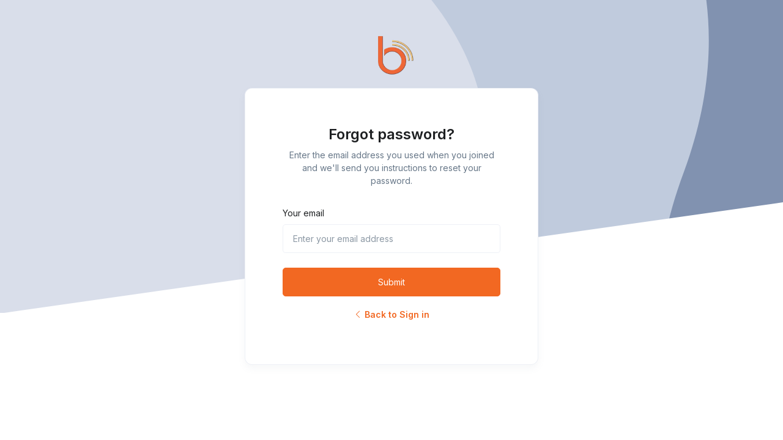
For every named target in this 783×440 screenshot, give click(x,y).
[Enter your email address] (391, 238)
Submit (391, 282)
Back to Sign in (391, 314)
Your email (303, 213)
